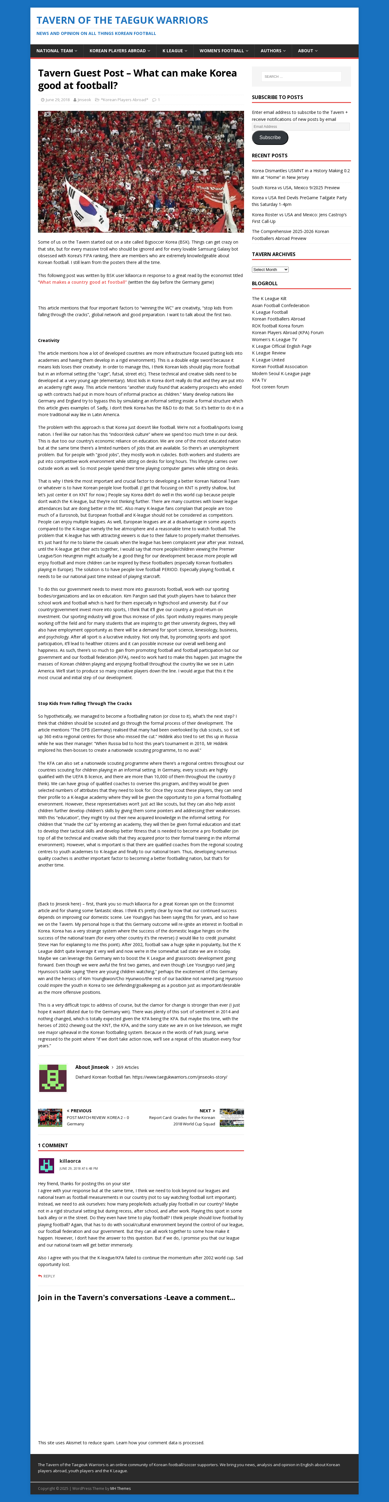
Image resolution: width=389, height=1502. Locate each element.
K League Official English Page (282, 346)
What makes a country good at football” (83, 282)
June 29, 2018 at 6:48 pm (79, 1168)
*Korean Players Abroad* (124, 99)
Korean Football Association (280, 366)
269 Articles (127, 1067)
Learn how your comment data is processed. (160, 1443)
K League (173, 50)
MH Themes (120, 1488)
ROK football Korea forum (278, 326)
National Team (54, 50)
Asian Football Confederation (280, 305)
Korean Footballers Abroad (278, 319)
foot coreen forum (270, 387)
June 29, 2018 (58, 99)
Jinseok (84, 99)
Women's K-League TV (274, 339)
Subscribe (270, 137)
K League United (268, 360)
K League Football (270, 312)
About (305, 50)
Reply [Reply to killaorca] (49, 1276)
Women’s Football (222, 50)
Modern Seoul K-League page (281, 373)
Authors (271, 50)
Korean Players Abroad (118, 50)
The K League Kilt (269, 298)
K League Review (269, 353)
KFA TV (259, 380)
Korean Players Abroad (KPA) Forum (288, 332)
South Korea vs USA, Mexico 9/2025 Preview (296, 187)
